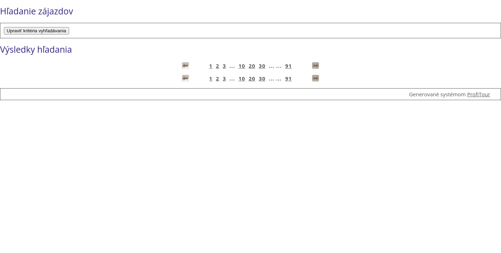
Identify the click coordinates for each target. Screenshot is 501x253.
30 (262, 65)
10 (241, 65)
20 (252, 65)
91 (288, 65)
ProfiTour (478, 94)
